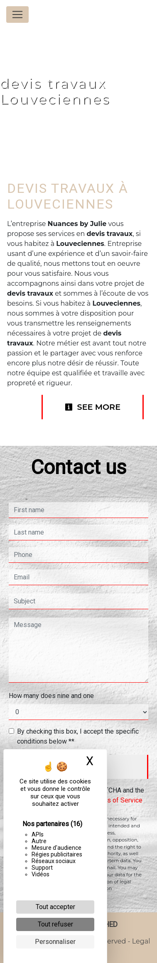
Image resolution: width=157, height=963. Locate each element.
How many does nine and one (51, 696)
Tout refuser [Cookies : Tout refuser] (55, 924)
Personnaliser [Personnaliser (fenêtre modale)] (55, 942)
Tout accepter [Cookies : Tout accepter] (55, 907)
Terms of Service (117, 800)
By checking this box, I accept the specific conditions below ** (78, 736)
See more (92, 407)
